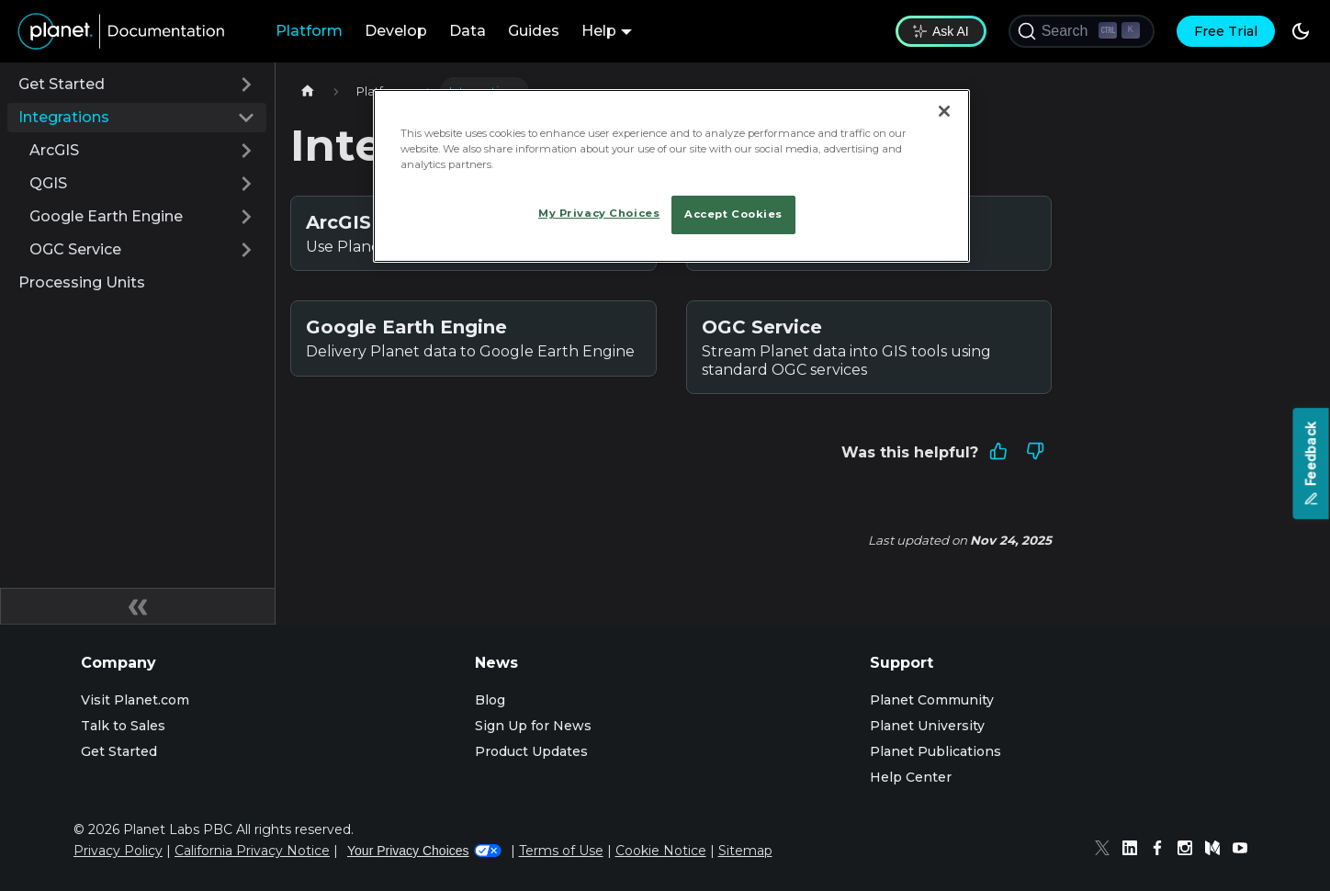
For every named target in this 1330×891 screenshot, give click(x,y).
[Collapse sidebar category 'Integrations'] (246, 117)
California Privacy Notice (252, 850)
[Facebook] (1162, 850)
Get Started (61, 84)
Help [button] (598, 30)
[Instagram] (1189, 850)
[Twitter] (1107, 850)
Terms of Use (561, 850)
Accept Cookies (733, 214)
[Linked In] (1134, 850)
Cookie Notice (660, 850)
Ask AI (941, 31)
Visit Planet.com (135, 700)
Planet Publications (935, 751)
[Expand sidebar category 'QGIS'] (246, 183)
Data (467, 30)
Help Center (911, 777)
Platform (309, 30)
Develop (396, 30)
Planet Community (932, 700)
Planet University (927, 725)
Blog (490, 700)
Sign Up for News (533, 725)
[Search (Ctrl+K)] (1082, 31)
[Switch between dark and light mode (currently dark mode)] (1300, 31)
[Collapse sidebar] (138, 606)
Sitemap (745, 850)
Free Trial (1225, 31)
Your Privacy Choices (424, 850)
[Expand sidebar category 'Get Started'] (246, 84)
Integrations (63, 117)
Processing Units (81, 282)
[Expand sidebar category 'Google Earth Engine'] (246, 216)
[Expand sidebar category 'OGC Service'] (246, 250)
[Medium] (1217, 850)
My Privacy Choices (598, 213)
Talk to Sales (123, 725)
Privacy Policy (118, 850)
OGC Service (75, 249)
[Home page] (307, 91)
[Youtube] (1245, 850)
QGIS (48, 183)
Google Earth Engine (106, 216)
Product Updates (531, 751)
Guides (533, 30)
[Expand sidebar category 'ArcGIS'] (246, 150)
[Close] (944, 111)
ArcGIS (54, 150)
